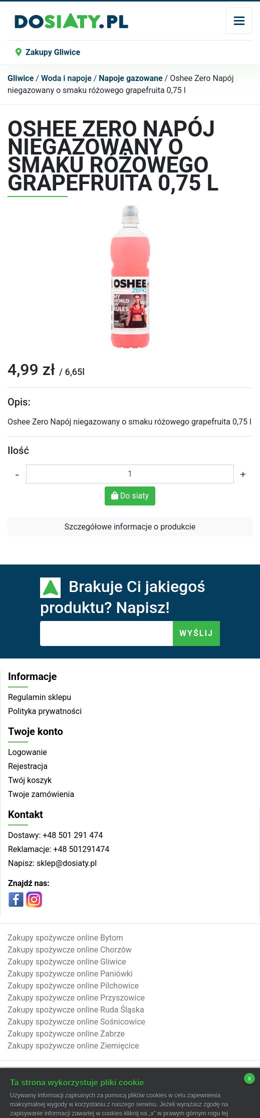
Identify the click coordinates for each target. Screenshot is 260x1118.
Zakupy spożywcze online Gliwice (67, 961)
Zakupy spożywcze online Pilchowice (73, 985)
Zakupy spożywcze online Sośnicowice (76, 1021)
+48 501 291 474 (72, 835)
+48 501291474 (80, 849)
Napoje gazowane (130, 78)
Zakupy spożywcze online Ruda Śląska (76, 1009)
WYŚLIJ (196, 633)
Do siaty (130, 495)
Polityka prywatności (45, 711)
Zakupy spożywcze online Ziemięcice (73, 1045)
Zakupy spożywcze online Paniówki (70, 973)
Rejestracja (28, 766)
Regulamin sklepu (39, 697)
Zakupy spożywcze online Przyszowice (76, 997)
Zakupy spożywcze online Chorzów (70, 949)
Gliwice (21, 78)
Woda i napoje (66, 78)
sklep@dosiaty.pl (66, 863)
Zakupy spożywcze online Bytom (65, 937)
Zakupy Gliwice (48, 52)
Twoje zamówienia (41, 794)
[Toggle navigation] (239, 21)
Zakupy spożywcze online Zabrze (66, 1033)
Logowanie (27, 752)
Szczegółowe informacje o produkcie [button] (130, 527)
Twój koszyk (30, 780)
